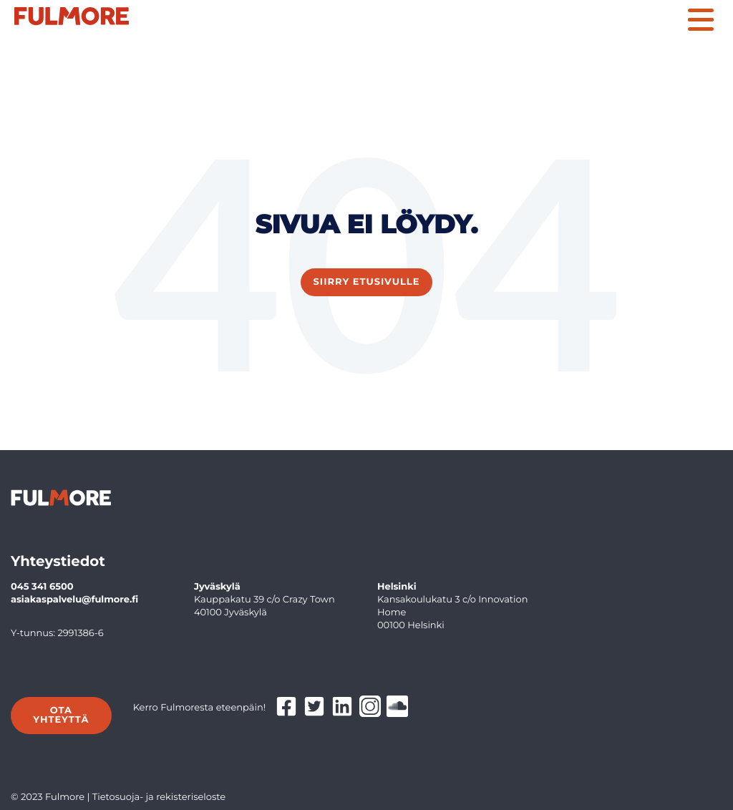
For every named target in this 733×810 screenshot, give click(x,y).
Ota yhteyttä (61, 715)
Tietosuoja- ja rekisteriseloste (159, 797)
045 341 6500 (42, 586)
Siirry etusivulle (367, 282)
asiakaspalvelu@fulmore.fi (74, 599)
